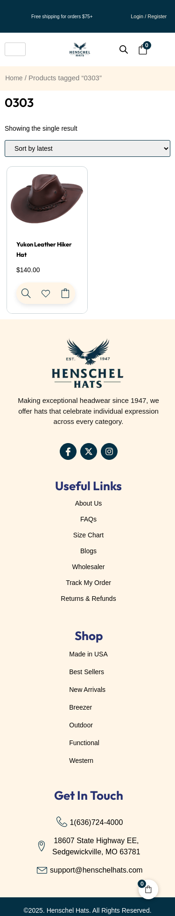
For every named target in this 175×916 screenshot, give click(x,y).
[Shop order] (87, 148)
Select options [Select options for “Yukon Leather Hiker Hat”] (65, 293)
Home (13, 78)
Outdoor (81, 725)
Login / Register (149, 16)
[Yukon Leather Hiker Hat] (26, 293)
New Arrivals (87, 689)
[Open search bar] (123, 49)
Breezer (80, 707)
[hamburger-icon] (15, 49)
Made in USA (88, 654)
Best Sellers (86, 672)
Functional (84, 743)
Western (81, 760)
